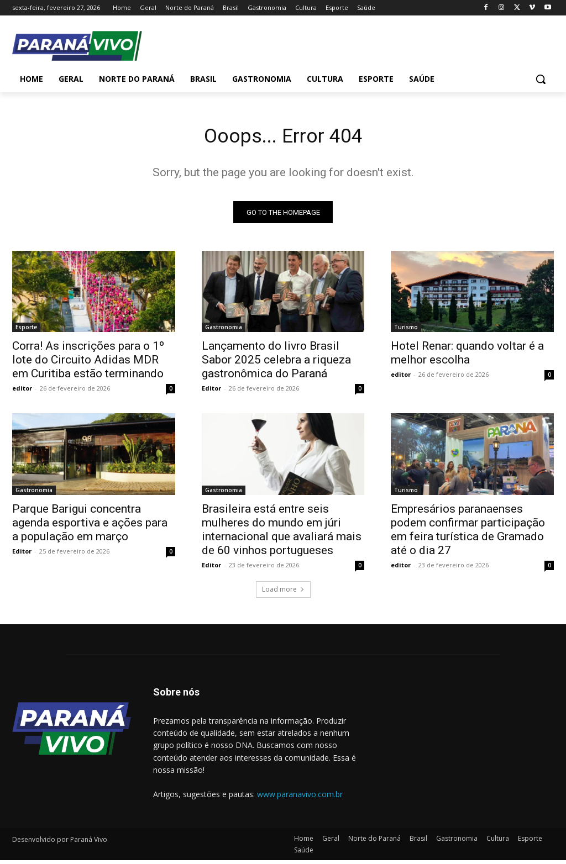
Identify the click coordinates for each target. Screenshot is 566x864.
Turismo (406, 331)
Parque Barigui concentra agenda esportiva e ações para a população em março (89, 525)
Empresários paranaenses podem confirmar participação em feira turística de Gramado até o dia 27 (468, 532)
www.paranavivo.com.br (300, 797)
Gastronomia (223, 331)
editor (22, 392)
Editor (211, 392)
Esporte (26, 331)
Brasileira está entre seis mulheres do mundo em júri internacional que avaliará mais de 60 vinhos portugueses (281, 532)
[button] (540, 79)
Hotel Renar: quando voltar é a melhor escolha (467, 356)
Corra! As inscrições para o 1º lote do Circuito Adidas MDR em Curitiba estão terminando (88, 363)
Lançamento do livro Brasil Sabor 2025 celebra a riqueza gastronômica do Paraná (276, 363)
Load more (283, 592)
